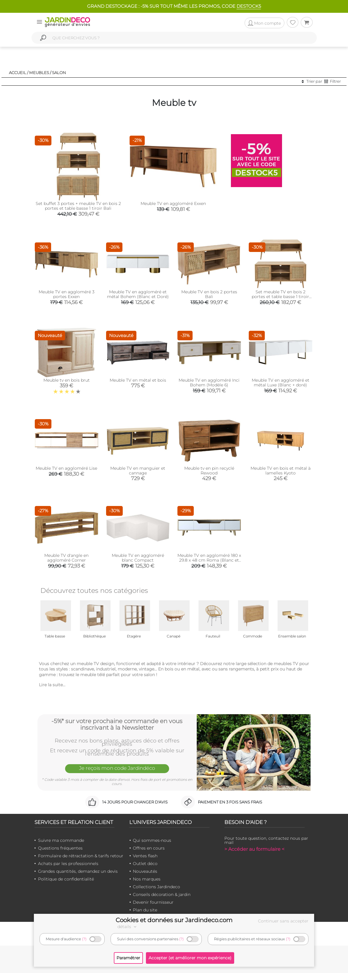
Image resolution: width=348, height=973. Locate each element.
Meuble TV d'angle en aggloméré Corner (66, 558)
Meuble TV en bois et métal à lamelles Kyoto (281, 471)
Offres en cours (149, 848)
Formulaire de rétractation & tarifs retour (80, 855)
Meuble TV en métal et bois (138, 380)
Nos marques (146, 879)
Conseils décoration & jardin (161, 894)
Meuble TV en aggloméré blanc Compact (138, 558)
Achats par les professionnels (68, 863)
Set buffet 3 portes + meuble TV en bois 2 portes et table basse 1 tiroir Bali (78, 206)
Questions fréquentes (60, 848)
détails (127, 926)
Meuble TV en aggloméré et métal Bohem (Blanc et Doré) (138, 294)
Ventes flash (145, 855)
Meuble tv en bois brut (66, 380)
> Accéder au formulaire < (254, 849)
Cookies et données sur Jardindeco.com (174, 920)
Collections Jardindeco (156, 886)
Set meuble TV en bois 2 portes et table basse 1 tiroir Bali (280, 296)
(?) (84, 939)
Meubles (39, 72)
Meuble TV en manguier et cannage (137, 471)
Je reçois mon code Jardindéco (117, 768)
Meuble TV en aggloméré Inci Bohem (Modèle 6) (209, 382)
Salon (59, 72)
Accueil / (18, 72)
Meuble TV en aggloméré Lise (66, 468)
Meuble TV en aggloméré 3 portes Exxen (67, 294)
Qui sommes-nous (152, 840)
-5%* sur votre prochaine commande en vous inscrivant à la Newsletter (116, 724)
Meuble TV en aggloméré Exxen (173, 203)
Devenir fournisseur (153, 902)
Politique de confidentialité (66, 879)
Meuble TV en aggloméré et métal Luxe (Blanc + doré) (280, 382)
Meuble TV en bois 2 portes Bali (209, 294)
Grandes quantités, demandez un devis (78, 871)
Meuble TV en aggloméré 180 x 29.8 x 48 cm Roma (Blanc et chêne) (209, 560)
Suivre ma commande (61, 840)
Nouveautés (145, 871)
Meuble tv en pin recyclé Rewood (209, 471)
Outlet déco (145, 863)
